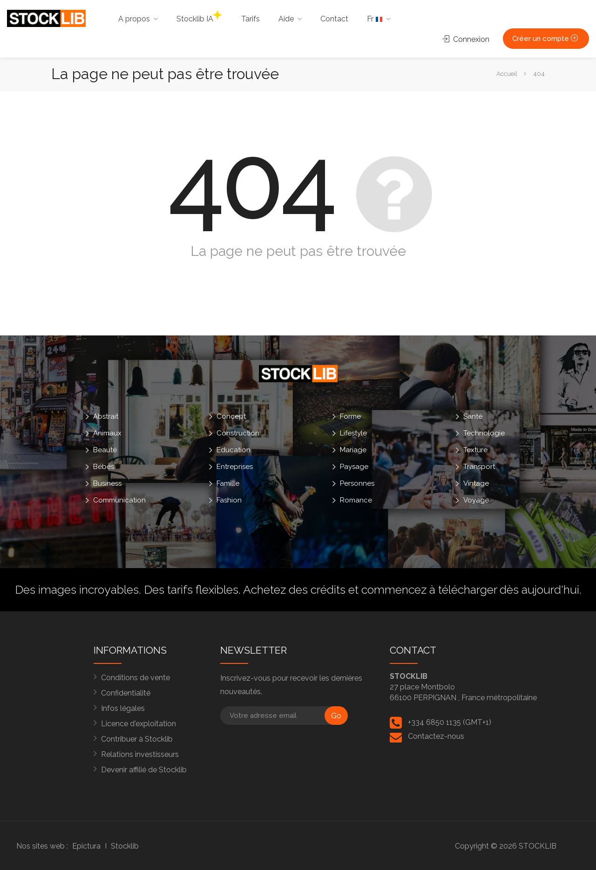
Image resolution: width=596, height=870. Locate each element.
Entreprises (235, 466)
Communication (119, 500)
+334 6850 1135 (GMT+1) (449, 722)
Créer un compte (546, 38)
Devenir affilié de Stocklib (144, 769)
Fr (375, 18)
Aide (286, 18)
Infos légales (123, 708)
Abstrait (105, 416)
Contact (334, 18)
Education (234, 450)
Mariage (353, 450)
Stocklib (125, 846)
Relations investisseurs (140, 754)
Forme (350, 416)
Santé (472, 416)
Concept (231, 416)
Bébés (103, 466)
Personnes (357, 483)
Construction (238, 433)
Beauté (105, 450)
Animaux (107, 433)
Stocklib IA (199, 16)
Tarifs (250, 18)
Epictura (86, 846)
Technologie (484, 433)
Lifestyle (353, 433)
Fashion (229, 500)
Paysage (354, 466)
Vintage (476, 483)
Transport (479, 466)
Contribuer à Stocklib (137, 739)
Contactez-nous (436, 736)
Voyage (476, 500)
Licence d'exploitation (138, 723)
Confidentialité (125, 693)
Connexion (465, 39)
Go (336, 715)
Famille (228, 483)
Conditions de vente (135, 677)
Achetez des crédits (294, 589)
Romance (356, 500)
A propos (134, 18)
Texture (475, 450)
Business (107, 483)
